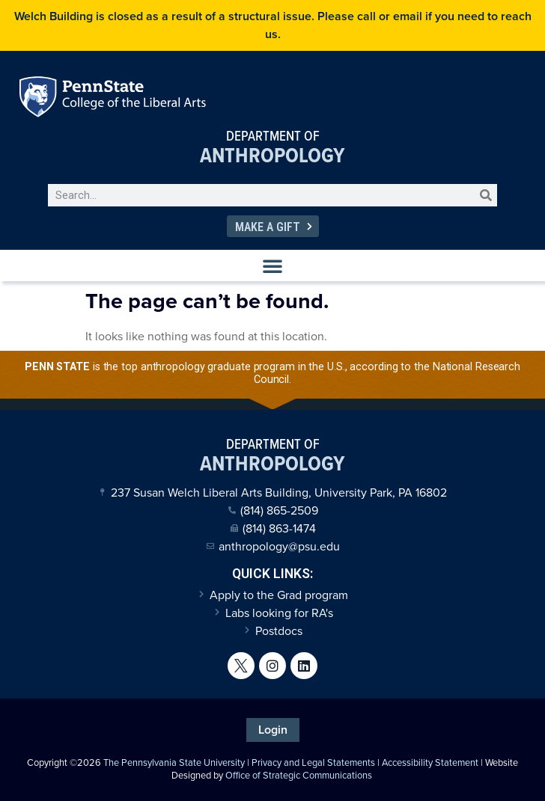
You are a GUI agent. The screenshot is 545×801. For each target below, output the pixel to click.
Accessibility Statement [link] (430, 762)
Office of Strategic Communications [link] (298, 775)
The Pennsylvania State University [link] (174, 762)
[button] (272, 265)
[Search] (486, 195)
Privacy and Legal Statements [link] (313, 762)
